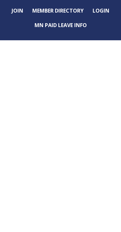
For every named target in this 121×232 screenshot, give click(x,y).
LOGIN (101, 10)
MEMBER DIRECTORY (58, 10)
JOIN (17, 10)
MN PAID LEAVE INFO (61, 25)
